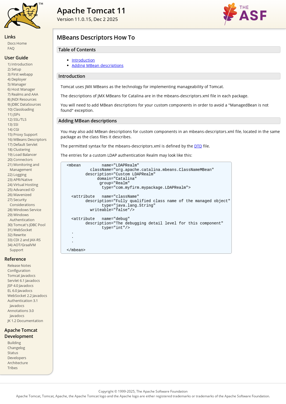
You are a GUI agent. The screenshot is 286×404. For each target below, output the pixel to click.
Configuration (19, 270)
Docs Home (17, 43)
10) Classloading (21, 109)
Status (13, 352)
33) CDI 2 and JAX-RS (24, 239)
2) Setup (14, 69)
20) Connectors (20, 159)
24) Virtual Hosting (23, 184)
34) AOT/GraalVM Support (22, 247)
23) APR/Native (20, 179)
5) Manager (17, 84)
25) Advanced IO (21, 189)
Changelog (16, 347)
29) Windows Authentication (21, 217)
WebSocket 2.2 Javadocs (27, 295)
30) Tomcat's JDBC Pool (26, 224)
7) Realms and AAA (23, 94)
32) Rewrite (17, 234)
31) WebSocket (20, 229)
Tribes (13, 367)
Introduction (83, 60)
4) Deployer (17, 79)
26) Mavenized (19, 194)
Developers (17, 357)
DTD (198, 146)
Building (14, 342)
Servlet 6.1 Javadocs (24, 280)
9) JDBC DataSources (24, 104)
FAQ (11, 48)
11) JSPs (14, 114)
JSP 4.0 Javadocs (20, 285)
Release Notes (19, 265)
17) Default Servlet (23, 144)
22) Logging (17, 174)
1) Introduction (20, 64)
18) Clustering (19, 149)
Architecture (18, 362)
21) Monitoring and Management (23, 167)
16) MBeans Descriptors (27, 139)
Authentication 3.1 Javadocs (23, 303)
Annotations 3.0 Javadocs (21, 313)
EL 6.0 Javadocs (20, 290)
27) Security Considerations (21, 202)
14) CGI (13, 129)
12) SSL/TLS (17, 119)
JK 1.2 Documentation (25, 320)
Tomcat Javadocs (21, 275)
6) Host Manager (21, 89)
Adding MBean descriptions (98, 65)
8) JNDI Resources (22, 99)
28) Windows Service (24, 209)
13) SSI (13, 124)
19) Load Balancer (22, 154)
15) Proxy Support (23, 134)
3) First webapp (20, 74)
